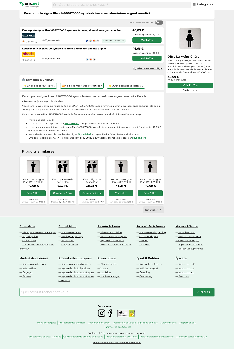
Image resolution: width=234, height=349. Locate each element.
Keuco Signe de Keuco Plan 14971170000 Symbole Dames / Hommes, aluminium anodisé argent (92, 181)
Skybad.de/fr (72, 123)
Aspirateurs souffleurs (190, 244)
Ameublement (186, 232)
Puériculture (107, 258)
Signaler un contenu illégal (147, 68)
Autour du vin (186, 272)
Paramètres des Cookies (117, 326)
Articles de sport (148, 268)
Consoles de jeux (148, 236)
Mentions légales (46, 322)
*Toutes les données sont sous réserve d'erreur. (117, 342)
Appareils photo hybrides (75, 268)
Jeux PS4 (144, 244)
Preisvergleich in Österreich (121, 336)
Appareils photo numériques (77, 272)
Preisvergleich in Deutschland (156, 336)
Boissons (183, 276)
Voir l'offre (190, 85)
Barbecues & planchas (190, 248)
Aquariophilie (30, 236)
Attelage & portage (72, 236)
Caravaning (145, 276)
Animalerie (27, 226)
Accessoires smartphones (76, 264)
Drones (143, 240)
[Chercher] (54, 5)
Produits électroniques (74, 258)
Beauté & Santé (109, 226)
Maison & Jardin (187, 226)
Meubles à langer (110, 276)
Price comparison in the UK (191, 336)
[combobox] (124, 5)
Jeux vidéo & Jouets (150, 226)
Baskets (26, 276)
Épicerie (181, 258)
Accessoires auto (71, 232)
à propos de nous (148, 322)
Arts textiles (29, 268)
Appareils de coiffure (112, 240)
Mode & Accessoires (34, 258)
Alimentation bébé (111, 232)
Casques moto (69, 244)
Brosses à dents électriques (115, 244)
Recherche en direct (99, 322)
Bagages (27, 272)
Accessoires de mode (34, 264)
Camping (144, 272)
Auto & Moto (67, 226)
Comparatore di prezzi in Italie (44, 336)
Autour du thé (186, 268)
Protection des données (71, 322)
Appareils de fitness (150, 264)
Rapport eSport (187, 322)
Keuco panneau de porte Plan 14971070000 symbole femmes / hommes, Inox (62, 181)
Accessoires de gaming (152, 232)
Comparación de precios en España (83, 336)
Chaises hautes (108, 264)
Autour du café (186, 264)
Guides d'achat (168, 322)
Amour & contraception (113, 236)
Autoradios (67, 240)
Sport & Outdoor (148, 258)
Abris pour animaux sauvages (39, 232)
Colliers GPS (29, 240)
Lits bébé (105, 272)
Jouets (104, 268)
